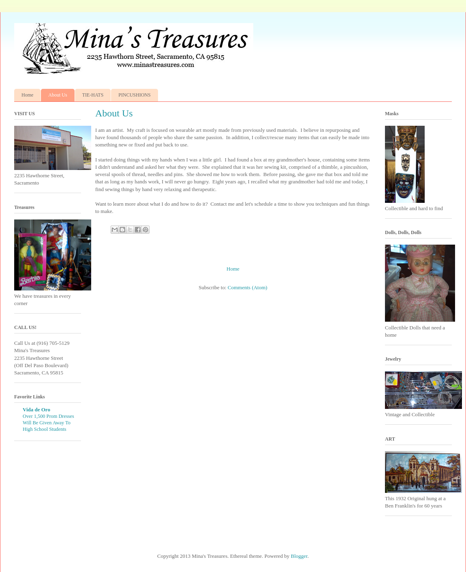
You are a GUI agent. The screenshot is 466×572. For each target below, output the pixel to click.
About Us (57, 95)
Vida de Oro (36, 409)
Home (27, 95)
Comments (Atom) (247, 287)
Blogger (299, 556)
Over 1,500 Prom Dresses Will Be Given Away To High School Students (48, 422)
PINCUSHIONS (134, 95)
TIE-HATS (93, 95)
